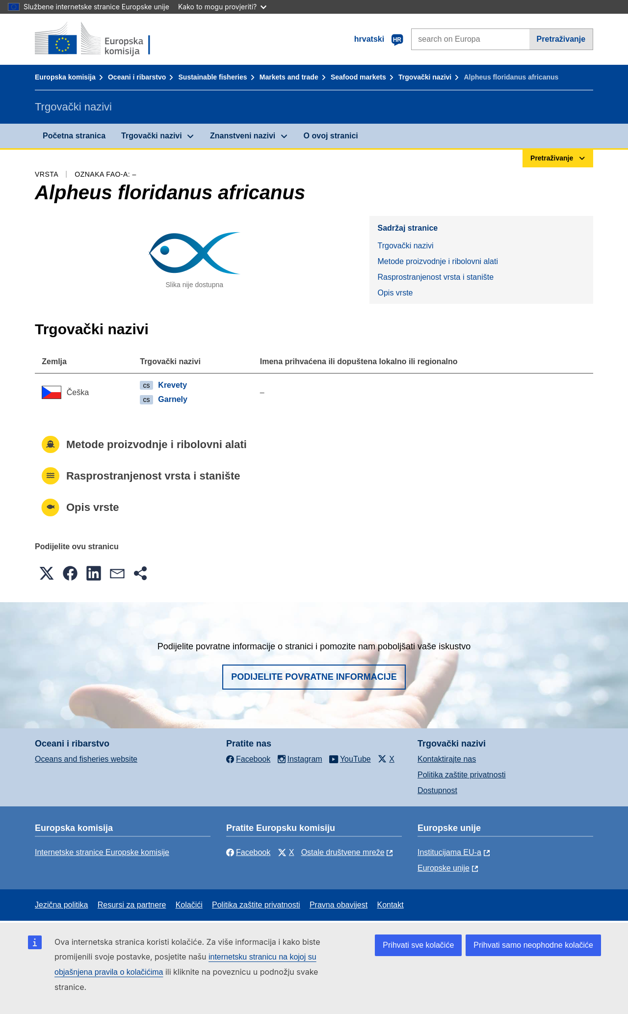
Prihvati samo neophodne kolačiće (533, 945)
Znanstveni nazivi (242, 136)
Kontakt (390, 905)
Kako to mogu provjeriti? (222, 6)
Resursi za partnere (132, 905)
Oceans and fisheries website (86, 759)
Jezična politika (61, 905)
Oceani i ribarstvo (137, 77)
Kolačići (189, 905)
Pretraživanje (561, 39)
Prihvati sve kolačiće (418, 945)
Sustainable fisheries (213, 77)
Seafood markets (358, 77)
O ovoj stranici (331, 136)
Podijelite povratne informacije (314, 677)
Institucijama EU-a (449, 852)
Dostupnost (437, 790)
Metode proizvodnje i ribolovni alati (437, 261)
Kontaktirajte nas (447, 759)
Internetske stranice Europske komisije (102, 852)
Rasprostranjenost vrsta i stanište (435, 277)
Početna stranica (74, 136)
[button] (46, 573)
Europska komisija (65, 77)
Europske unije (444, 868)
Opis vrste (395, 293)
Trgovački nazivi (424, 77)
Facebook (248, 852)
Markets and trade (289, 77)
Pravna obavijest (338, 905)
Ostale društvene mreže (343, 852)
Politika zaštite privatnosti (462, 775)
